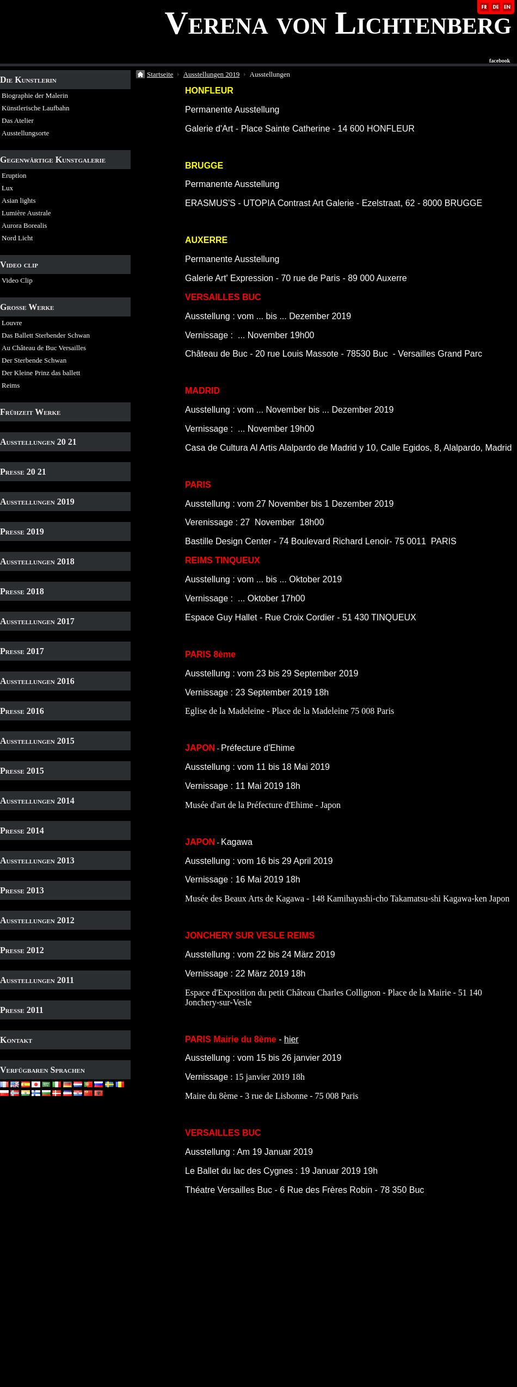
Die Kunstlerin (28, 79)
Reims (11, 385)
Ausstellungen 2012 (37, 920)
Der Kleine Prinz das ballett (41, 373)
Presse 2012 (22, 950)
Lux (7, 188)
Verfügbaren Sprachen (42, 1069)
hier (291, 1039)
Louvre (12, 323)
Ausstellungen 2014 (37, 800)
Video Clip (17, 280)
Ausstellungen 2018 (37, 561)
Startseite (160, 74)
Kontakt (16, 1039)
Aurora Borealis (24, 225)
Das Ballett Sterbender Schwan (46, 335)
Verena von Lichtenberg (338, 23)
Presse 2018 (22, 591)
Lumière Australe (26, 213)
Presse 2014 (22, 830)
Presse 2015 (22, 770)
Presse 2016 (22, 711)
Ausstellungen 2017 (37, 621)
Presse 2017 (22, 651)
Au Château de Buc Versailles (44, 348)
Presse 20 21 (23, 471)
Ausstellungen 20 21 (38, 441)
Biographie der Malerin (35, 95)
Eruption (14, 175)
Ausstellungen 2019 (37, 501)
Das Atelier (18, 120)
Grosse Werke (27, 307)
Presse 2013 (22, 890)
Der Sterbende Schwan (34, 360)
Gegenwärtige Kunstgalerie (53, 159)
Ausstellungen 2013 (37, 860)
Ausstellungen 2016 (37, 681)
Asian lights (18, 200)
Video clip (19, 264)
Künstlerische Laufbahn (36, 108)
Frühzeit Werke (30, 411)
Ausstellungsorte (25, 133)
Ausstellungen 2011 (37, 980)
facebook (499, 61)
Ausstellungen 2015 (37, 740)
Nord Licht (17, 238)
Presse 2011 (22, 1010)
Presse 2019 (22, 531)
